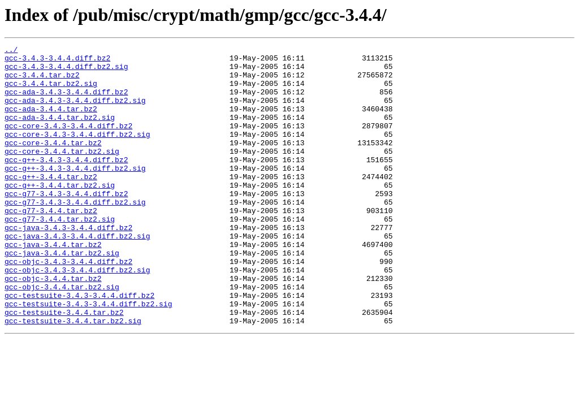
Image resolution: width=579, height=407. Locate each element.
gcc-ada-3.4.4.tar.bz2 (51, 122)
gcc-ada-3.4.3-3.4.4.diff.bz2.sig (75, 112)
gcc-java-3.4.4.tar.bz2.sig (62, 295)
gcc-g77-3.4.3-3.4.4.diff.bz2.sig (75, 234)
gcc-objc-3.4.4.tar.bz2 (53, 326)
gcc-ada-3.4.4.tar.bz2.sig (60, 132)
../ (11, 51)
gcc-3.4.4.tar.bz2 (42, 81)
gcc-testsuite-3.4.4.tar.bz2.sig (73, 376)
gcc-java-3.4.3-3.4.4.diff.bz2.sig (77, 275)
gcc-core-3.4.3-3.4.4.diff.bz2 (68, 142)
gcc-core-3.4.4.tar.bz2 (53, 163)
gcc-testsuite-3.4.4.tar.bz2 (64, 366)
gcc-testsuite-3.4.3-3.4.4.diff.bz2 (79, 346)
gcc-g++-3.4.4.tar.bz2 (51, 203)
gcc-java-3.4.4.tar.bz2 (53, 285)
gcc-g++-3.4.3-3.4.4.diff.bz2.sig (75, 193)
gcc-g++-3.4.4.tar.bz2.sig (60, 214)
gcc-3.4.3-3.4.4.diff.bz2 (57, 61)
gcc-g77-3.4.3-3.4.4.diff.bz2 (66, 224)
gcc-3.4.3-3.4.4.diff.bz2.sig (66, 71)
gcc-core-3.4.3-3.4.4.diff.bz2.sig (77, 153)
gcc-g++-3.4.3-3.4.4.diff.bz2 (66, 183)
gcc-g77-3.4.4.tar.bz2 (51, 244)
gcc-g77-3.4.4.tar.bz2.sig (60, 254)
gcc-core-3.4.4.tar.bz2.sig (62, 173)
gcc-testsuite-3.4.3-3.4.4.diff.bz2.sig (88, 356)
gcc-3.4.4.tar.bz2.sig (51, 91)
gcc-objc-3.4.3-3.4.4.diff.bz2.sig (77, 315)
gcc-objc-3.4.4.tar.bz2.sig (62, 336)
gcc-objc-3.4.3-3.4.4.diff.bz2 (68, 305)
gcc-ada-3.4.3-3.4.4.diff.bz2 (66, 102)
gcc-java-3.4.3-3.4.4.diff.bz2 (68, 264)
